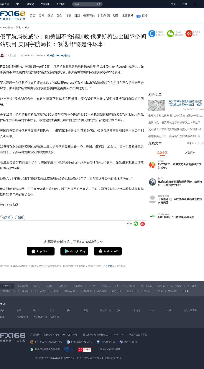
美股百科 (54, 316)
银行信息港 (129, 286)
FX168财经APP (160, 33)
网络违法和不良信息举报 (47, 349)
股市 (69, 310)
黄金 (59, 15)
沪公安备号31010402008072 (48, 342)
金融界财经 (22, 286)
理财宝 (30, 4)
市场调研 (172, 291)
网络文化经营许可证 (110, 349)
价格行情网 (86, 291)
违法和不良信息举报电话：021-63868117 (103, 334)
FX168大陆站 (6, 27)
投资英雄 (89, 15)
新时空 (91, 286)
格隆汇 (50, 286)
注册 (184, 4)
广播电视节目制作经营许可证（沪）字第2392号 (53, 334)
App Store (43, 251)
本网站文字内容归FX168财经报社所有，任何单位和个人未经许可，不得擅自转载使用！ (78, 358)
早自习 (137, 310)
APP (18, 4)
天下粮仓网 (23, 291)
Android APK (112, 251)
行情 (68, 15)
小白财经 (101, 291)
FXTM (161, 161)
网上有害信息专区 (138, 334)
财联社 (37, 286)
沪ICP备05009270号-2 (81, 342)
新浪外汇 (131, 291)
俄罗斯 (6, 217)
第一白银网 (176, 286)
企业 (169, 310)
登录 (173, 4)
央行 (35, 310)
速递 (50, 15)
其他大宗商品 (190, 310)
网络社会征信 (108, 342)
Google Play (77, 251)
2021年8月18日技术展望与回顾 (176, 217)
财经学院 (104, 15)
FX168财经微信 (179, 33)
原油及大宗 (105, 310)
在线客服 (45, 4)
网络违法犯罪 (130, 342)
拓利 (160, 178)
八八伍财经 (39, 291)
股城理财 (145, 291)
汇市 (52, 310)
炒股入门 (116, 291)
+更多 (186, 291)
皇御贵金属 (163, 196)
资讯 (18, 27)
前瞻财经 (7, 291)
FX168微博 (196, 33)
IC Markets (163, 214)
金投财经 (191, 286)
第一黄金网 (146, 286)
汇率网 (54, 291)
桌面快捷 (4, 4)
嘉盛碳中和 (22, 316)
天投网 (159, 291)
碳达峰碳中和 (40, 316)
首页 (33, 15)
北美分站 (128, 15)
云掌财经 (63, 286)
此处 (110, 266)
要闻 (42, 15)
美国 (20, 217)
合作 (152, 310)
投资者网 (78, 286)
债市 (119, 310)
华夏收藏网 (69, 291)
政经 (19, 310)
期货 (116, 15)
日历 (77, 15)
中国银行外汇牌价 (110, 286)
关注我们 (60, 4)
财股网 (161, 286)
